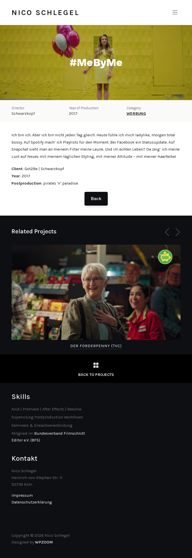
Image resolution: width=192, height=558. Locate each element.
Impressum (22, 495)
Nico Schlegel (46, 12)
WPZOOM (44, 542)
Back (96, 198)
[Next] (176, 232)
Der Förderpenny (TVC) (96, 345)
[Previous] (168, 232)
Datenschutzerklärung (32, 502)
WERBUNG (136, 113)
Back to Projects (96, 374)
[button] (175, 12)
